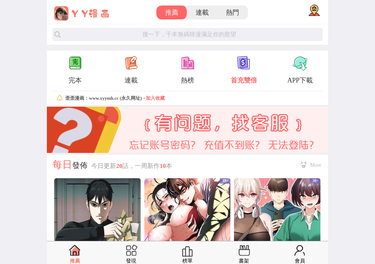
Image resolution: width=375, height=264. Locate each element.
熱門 (232, 12)
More (315, 165)
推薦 (171, 12)
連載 (202, 12)
